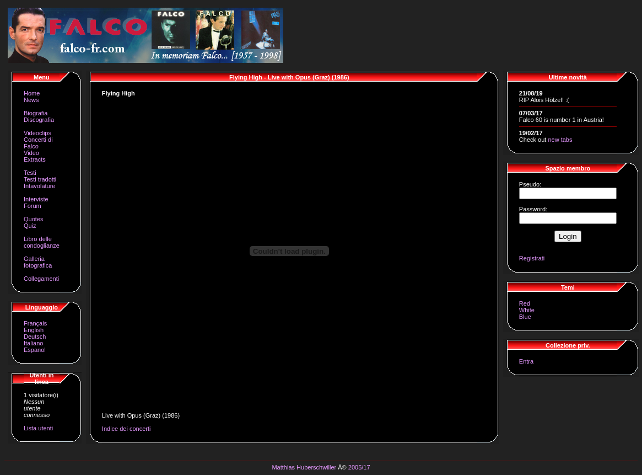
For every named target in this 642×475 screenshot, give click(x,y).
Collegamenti (41, 278)
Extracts (35, 159)
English (34, 330)
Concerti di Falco (38, 143)
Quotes (33, 219)
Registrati (531, 258)
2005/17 (359, 467)
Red (524, 303)
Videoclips (37, 133)
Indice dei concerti (126, 428)
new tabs (560, 139)
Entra (526, 361)
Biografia (35, 113)
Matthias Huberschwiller (304, 467)
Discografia (39, 119)
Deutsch (35, 336)
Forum (32, 205)
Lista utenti (38, 428)
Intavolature (39, 186)
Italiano (33, 343)
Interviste (36, 199)
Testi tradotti (40, 179)
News (31, 100)
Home (32, 93)
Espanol (35, 349)
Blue (525, 316)
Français (35, 323)
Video (31, 153)
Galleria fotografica (38, 262)
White (527, 310)
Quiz (30, 225)
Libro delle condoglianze (42, 242)
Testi (30, 172)
